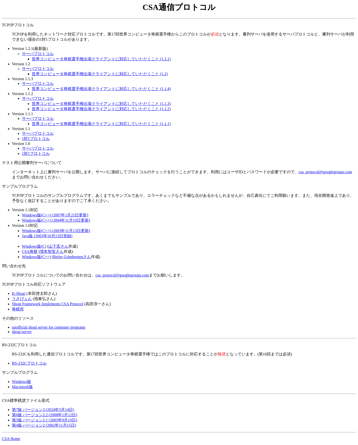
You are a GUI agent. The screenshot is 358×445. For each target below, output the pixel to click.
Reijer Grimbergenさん (72, 257)
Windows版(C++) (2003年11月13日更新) (56, 231)
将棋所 (18, 309)
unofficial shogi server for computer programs (48, 327)
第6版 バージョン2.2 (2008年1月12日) (44, 415)
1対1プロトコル (36, 139)
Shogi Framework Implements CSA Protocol (47, 304)
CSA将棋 (30, 251)
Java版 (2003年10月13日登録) (47, 236)
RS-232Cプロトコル (29, 363)
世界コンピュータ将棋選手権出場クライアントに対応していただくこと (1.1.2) (101, 109)
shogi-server (22, 332)
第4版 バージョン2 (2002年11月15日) (44, 425)
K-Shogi (18, 293)
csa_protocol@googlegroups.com (325, 172)
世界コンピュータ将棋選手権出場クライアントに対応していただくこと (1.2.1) (101, 59)
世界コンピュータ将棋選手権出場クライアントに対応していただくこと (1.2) (100, 74)
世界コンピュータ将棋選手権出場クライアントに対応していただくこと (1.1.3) (101, 104)
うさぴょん (22, 299)
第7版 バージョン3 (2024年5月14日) (43, 410)
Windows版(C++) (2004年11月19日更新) (56, 220)
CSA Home (11, 439)
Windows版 (21, 381)
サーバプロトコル (38, 54)
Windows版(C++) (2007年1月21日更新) (55, 215)
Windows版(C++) (36, 257)
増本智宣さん (52, 251)
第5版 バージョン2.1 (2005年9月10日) (44, 420)
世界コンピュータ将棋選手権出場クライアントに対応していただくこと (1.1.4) (101, 89)
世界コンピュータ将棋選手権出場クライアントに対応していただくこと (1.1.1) (101, 124)
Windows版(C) (34, 246)
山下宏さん (58, 246)
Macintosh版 (22, 387)
